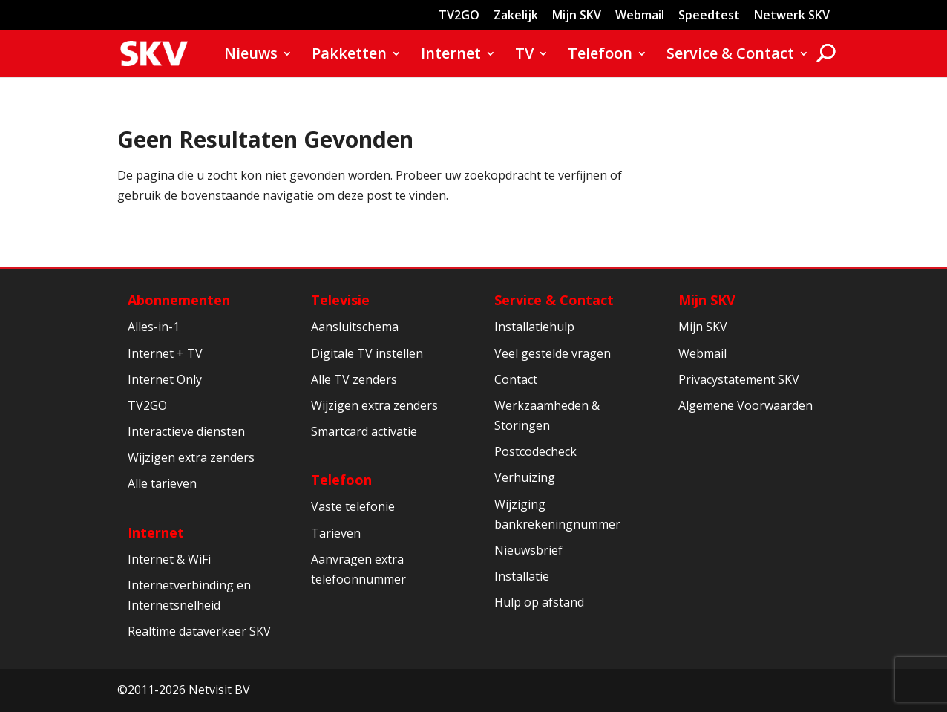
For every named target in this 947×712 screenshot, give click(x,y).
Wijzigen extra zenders (191, 457)
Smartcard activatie (364, 431)
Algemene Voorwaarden (745, 405)
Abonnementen (179, 300)
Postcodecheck (535, 451)
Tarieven (336, 533)
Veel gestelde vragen (552, 353)
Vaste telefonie (353, 506)
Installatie (521, 576)
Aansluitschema (355, 327)
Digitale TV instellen (367, 353)
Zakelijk (516, 16)
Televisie (340, 300)
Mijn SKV (576, 16)
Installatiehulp (534, 327)
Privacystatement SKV (738, 379)
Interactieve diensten (186, 431)
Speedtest (709, 16)
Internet (451, 55)
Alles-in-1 (154, 327)
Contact (515, 379)
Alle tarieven (162, 483)
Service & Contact (730, 55)
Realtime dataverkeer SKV (199, 631)
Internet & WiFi (169, 559)
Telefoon (600, 55)
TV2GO (459, 16)
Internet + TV (165, 353)
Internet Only (165, 379)
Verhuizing (524, 477)
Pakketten (349, 55)
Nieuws (251, 55)
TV (524, 55)
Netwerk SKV (792, 16)
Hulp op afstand (539, 602)
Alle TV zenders (354, 379)
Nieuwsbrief (528, 550)
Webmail (639, 16)
